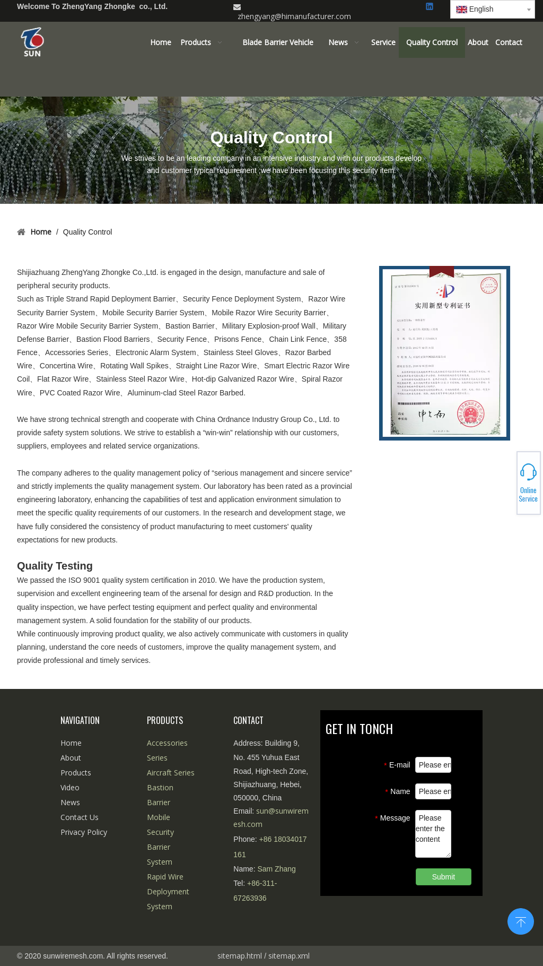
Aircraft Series (171, 772)
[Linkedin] (430, 7)
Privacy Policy (83, 832)
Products (75, 772)
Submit (444, 877)
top (521, 920)
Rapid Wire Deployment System (168, 891)
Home (71, 743)
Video (70, 787)
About (70, 758)
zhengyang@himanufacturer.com (294, 16)
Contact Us (79, 817)
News (70, 802)
